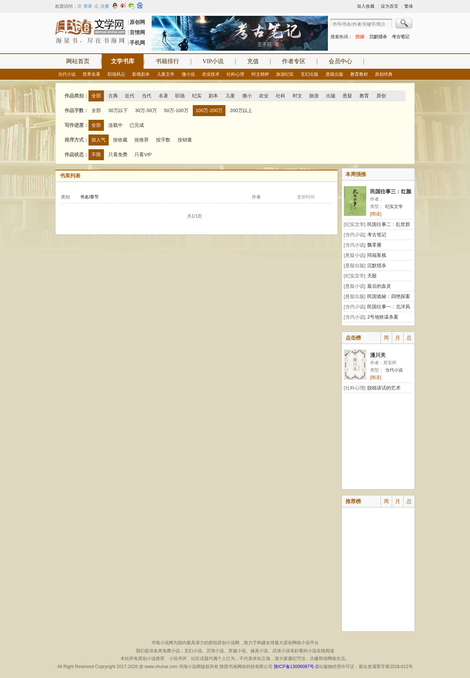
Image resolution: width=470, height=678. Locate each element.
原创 (381, 95)
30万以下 (118, 110)
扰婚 (359, 36)
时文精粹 (260, 74)
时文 (297, 95)
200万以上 (241, 110)
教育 (364, 95)
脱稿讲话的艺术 (384, 388)
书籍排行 (167, 61)
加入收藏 (366, 6)
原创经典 (384, 74)
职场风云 (116, 74)
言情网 (137, 32)
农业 (263, 95)
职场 (180, 95)
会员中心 (340, 61)
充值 (253, 61)
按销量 (185, 140)
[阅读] (376, 213)
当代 (146, 95)
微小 (247, 95)
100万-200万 (209, 110)
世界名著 (91, 74)
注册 (104, 6)
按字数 (163, 140)
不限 (96, 154)
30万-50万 (146, 110)
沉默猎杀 (378, 36)
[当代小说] (354, 234)
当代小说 (67, 74)
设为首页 (389, 6)
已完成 (137, 125)
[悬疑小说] (354, 255)
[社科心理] (354, 388)
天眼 (372, 276)
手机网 (137, 43)
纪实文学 (394, 206)
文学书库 (122, 61)
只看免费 (117, 154)
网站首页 (78, 61)
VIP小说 (213, 61)
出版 (331, 95)
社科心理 (235, 74)
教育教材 (359, 74)
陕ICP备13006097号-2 (295, 666)
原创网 (137, 22)
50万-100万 (176, 110)
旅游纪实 (285, 74)
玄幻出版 (309, 74)
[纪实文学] (354, 224)
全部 (96, 95)
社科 (280, 95)
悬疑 (347, 95)
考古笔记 (400, 36)
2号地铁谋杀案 (382, 317)
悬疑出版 (334, 74)
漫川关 (378, 355)
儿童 (230, 95)
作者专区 (294, 61)
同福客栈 (376, 255)
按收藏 (120, 140)
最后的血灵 (379, 286)
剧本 (213, 95)
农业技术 (211, 74)
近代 (129, 95)
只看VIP (143, 154)
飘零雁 (374, 245)
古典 (113, 95)
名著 (163, 95)
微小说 (188, 74)
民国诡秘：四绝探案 (388, 296)
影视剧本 (141, 74)
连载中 (115, 125)
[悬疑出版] (354, 265)
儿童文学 (165, 74)
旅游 (314, 95)
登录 (87, 6)
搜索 (404, 24)
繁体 (408, 6)
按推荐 (141, 140)
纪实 (197, 95)
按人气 (98, 140)
